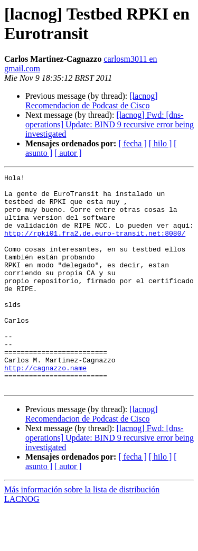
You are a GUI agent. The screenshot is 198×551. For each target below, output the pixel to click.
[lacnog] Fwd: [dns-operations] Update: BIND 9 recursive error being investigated (109, 124)
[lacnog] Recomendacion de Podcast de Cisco (91, 100)
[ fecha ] (132, 143)
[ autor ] (68, 152)
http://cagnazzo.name (45, 407)
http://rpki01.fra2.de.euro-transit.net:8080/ (94, 245)
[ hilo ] (160, 143)
